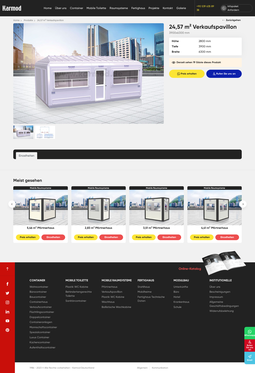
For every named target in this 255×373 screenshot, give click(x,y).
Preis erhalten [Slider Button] (28, 237)
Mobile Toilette (96, 8)
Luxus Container (39, 337)
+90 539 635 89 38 (205, 8)
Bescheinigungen (219, 291)
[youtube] (7, 321)
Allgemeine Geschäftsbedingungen (224, 304)
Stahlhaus (144, 286)
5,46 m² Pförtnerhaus (40, 228)
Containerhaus (39, 301)
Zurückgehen (231, 20)
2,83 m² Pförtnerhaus (98, 228)
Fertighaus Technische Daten (151, 299)
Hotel (177, 297)
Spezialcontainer (40, 332)
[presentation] (12, 204)
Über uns (60, 8)
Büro (176, 291)
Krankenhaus (181, 301)
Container (76, 8)
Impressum (216, 297)
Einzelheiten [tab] (26, 155)
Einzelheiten (53, 237)
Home (48, 8)
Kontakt (168, 8)
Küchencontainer (40, 342)
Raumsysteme (119, 8)
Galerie (181, 8)
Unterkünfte (181, 286)
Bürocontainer (38, 291)
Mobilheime (145, 291)
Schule (178, 307)
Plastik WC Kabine (77, 286)
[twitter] (7, 293)
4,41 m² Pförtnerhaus (214, 228)
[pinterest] (7, 330)
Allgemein (142, 367)
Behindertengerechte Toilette (79, 293)
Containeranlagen (41, 322)
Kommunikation (160, 367)
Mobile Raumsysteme (40, 188)
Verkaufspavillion (112, 291)
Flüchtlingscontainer (42, 312)
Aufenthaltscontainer (42, 347)
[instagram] (7, 302)
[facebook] (7, 284)
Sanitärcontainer (76, 300)
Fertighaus (138, 8)
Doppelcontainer (40, 317)
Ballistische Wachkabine (116, 307)
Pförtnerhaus (109, 286)
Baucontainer (38, 297)
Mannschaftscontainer (43, 327)
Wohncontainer (39, 286)
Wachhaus (108, 301)
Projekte (154, 8)
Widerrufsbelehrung (221, 311)
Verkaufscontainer (41, 307)
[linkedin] (7, 311)
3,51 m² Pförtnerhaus (156, 228)
